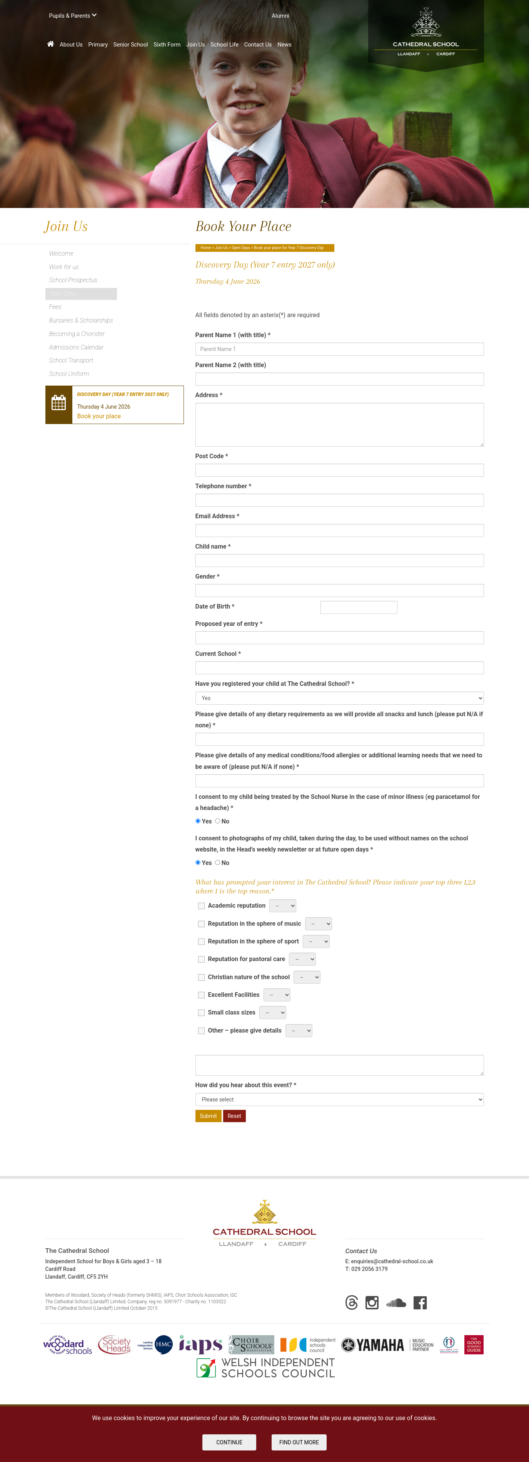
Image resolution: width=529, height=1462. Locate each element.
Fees (55, 307)
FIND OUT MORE (299, 1442)
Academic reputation (231, 905)
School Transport (71, 360)
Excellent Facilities (228, 994)
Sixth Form (167, 44)
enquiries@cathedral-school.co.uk (392, 1261)
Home (206, 248)
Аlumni (280, 15)
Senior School (130, 44)
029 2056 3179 (369, 1269)
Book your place (99, 416)
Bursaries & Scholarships (81, 320)
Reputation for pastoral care (241, 959)
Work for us (64, 267)
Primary (98, 44)
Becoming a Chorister (77, 334)
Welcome (61, 253)
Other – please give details (240, 1030)
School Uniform (69, 374)
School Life (225, 44)
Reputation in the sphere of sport (248, 941)
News (284, 44)
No (222, 821)
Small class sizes (226, 1012)
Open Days (241, 248)
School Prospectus (73, 280)
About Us (71, 44)
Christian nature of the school (244, 977)
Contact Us (258, 44)
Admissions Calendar (76, 347)
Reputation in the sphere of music (249, 923)
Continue (229, 1442)
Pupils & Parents (73, 15)
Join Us (195, 44)
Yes (203, 821)
